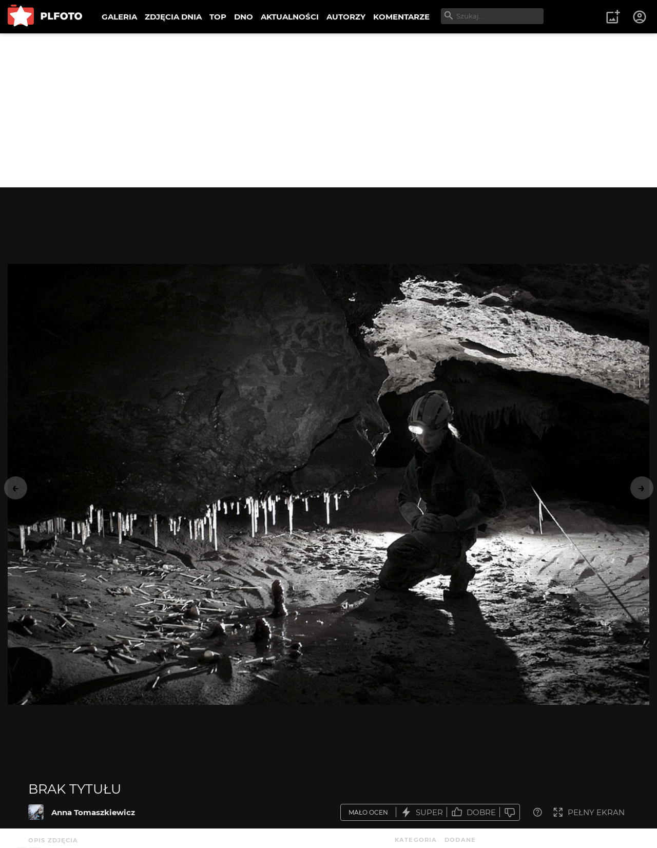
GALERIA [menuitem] (119, 17)
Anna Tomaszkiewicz (93, 812)
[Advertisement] (328, 110)
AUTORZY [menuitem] (345, 17)
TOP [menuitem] (217, 17)
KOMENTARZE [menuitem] (401, 17)
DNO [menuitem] (243, 17)
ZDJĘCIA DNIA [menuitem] (173, 17)
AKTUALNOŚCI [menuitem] (290, 17)
